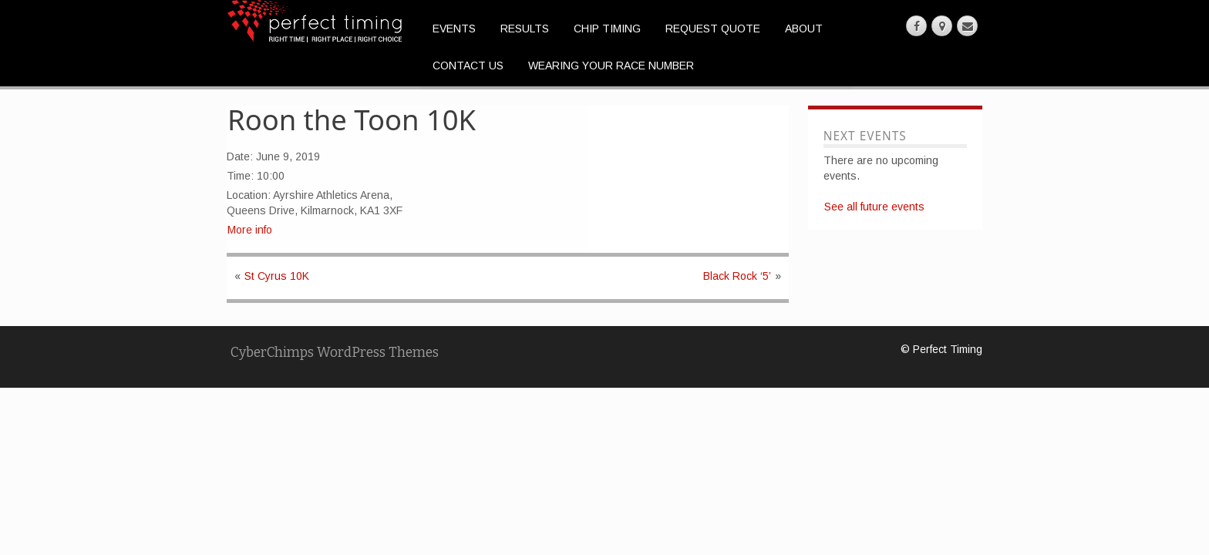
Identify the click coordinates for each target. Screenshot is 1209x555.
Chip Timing (607, 28)
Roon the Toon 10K (351, 119)
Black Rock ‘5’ (737, 276)
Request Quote (712, 28)
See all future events (874, 206)
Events (454, 28)
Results (524, 28)
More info (249, 230)
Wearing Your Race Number (611, 65)
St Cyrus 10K (276, 276)
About (804, 28)
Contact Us (468, 65)
